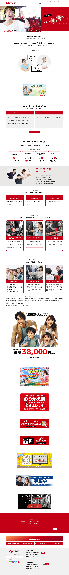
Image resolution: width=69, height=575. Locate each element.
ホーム (26, 3)
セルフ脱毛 (50, 3)
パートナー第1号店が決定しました (33, 516)
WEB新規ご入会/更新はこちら (13, 543)
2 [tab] (32, 31)
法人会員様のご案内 (30, 526)
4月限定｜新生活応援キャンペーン (33, 519)
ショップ (60, 3)
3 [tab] (33, 31)
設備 (35, 3)
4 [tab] (35, 31)
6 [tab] (38, 31)
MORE (55, 528)
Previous (1, 19)
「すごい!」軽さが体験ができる (34, 538)
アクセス (55, 3)
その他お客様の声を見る (35, 131)
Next (67, 19)
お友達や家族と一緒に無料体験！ (33, 523)
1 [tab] (30, 31)
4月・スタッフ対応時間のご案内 (33, 521)
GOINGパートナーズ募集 (27, 543)
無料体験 (39, 3)
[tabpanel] (34, 19)
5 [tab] (36, 31)
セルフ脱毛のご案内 (56, 543)
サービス (31, 3)
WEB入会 (44, 3)
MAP (43, 552)
